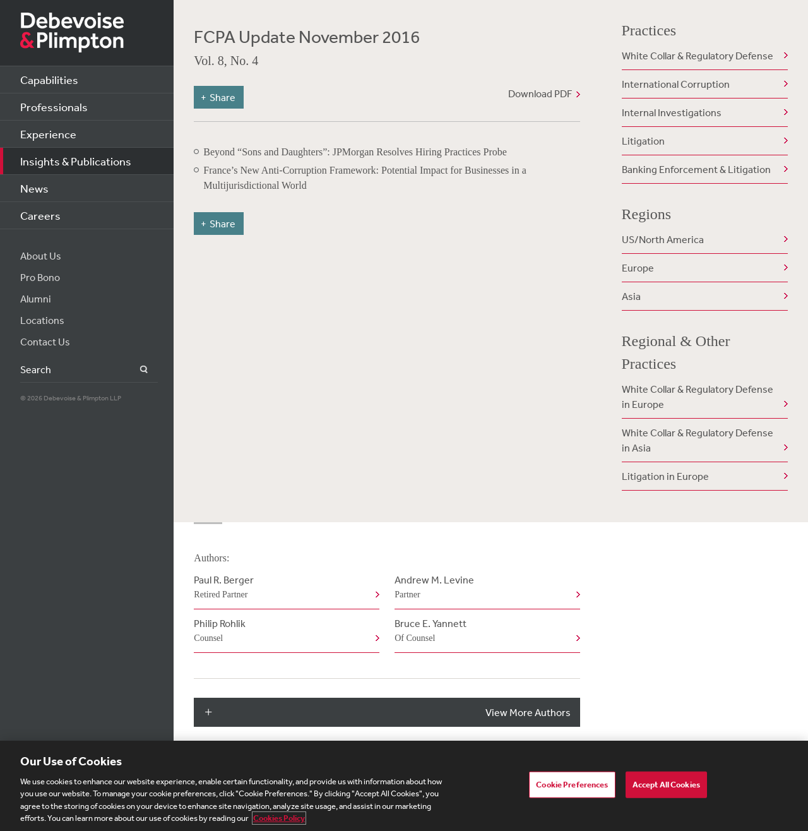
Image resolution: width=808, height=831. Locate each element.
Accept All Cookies (666, 784)
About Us (40, 255)
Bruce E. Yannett (484, 631)
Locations (42, 320)
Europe (638, 267)
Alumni (35, 298)
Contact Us (45, 341)
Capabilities (49, 80)
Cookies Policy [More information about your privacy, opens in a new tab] (279, 818)
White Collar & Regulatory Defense (697, 55)
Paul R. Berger (284, 587)
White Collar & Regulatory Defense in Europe (697, 396)
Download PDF (540, 93)
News (34, 188)
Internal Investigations (672, 112)
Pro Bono (40, 277)
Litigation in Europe (665, 476)
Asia (631, 296)
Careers (40, 215)
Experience (48, 134)
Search (137, 370)
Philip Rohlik (284, 631)
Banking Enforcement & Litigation (696, 169)
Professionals (54, 107)
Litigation (643, 141)
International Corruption (676, 84)
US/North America (663, 239)
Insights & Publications (75, 161)
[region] (404, 786)
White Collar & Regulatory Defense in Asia (697, 440)
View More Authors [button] (528, 712)
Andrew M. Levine (484, 587)
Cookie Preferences (572, 784)
